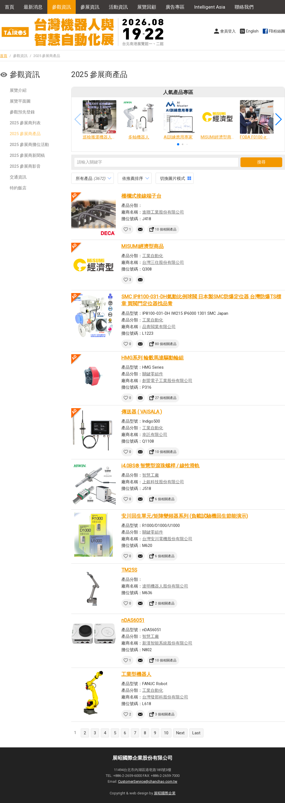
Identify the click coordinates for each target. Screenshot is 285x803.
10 (166, 732)
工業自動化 (152, 255)
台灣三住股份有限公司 (163, 262)
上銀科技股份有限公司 (163, 481)
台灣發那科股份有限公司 (165, 697)
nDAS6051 (132, 620)
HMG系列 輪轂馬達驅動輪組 (152, 358)
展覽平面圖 (20, 101)
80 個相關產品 (165, 344)
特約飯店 (18, 187)
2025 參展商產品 (25, 133)
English (252, 31)
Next (180, 732)
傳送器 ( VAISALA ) (141, 412)
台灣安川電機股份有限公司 (167, 538)
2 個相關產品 (165, 603)
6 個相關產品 (165, 499)
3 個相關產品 (165, 714)
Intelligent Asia (209, 7)
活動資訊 (118, 7)
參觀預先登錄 (22, 112)
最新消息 (33, 7)
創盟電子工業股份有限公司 (167, 380)
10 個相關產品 (165, 229)
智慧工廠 (150, 475)
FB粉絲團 (277, 31)
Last (196, 732)
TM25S (129, 570)
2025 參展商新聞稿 (27, 155)
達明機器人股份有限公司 (165, 586)
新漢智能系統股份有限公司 (167, 643)
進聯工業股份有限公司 (163, 212)
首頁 (9, 7)
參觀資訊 (61, 7)
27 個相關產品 (165, 398)
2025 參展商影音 (25, 166)
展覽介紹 (18, 90)
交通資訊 (18, 177)
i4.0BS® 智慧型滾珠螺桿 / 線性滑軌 (160, 466)
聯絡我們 (244, 7)
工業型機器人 (136, 674)
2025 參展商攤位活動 (29, 144)
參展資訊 (89, 7)
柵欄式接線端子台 (141, 196)
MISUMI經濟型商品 (142, 246)
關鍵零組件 (152, 373)
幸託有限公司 (154, 434)
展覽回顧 (146, 7)
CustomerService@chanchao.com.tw (147, 781)
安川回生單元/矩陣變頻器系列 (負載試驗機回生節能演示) (184, 516)
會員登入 (228, 31)
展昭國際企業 (165, 793)
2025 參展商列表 (25, 122)
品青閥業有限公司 (159, 326)
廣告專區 (175, 7)
